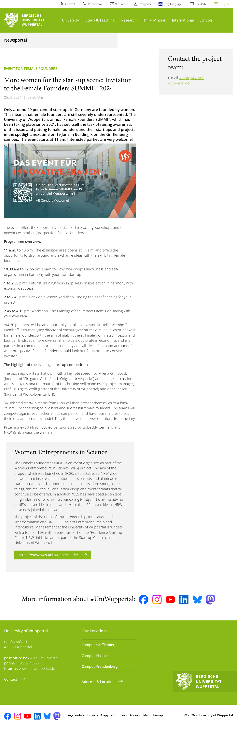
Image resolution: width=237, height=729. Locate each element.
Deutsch (201, 4)
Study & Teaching (100, 20)
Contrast (70, 4)
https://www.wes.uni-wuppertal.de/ (48, 554)
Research (129, 20)
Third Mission (154, 20)
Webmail (120, 4)
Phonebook (95, 4)
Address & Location (99, 681)
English (225, 4)
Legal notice (75, 715)
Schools (206, 20)
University (70, 20)
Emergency (144, 4)
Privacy (92, 715)
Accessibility (139, 715)
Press (122, 715)
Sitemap (157, 715)
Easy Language (173, 4)
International (183, 20)
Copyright (108, 715)
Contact (11, 679)
